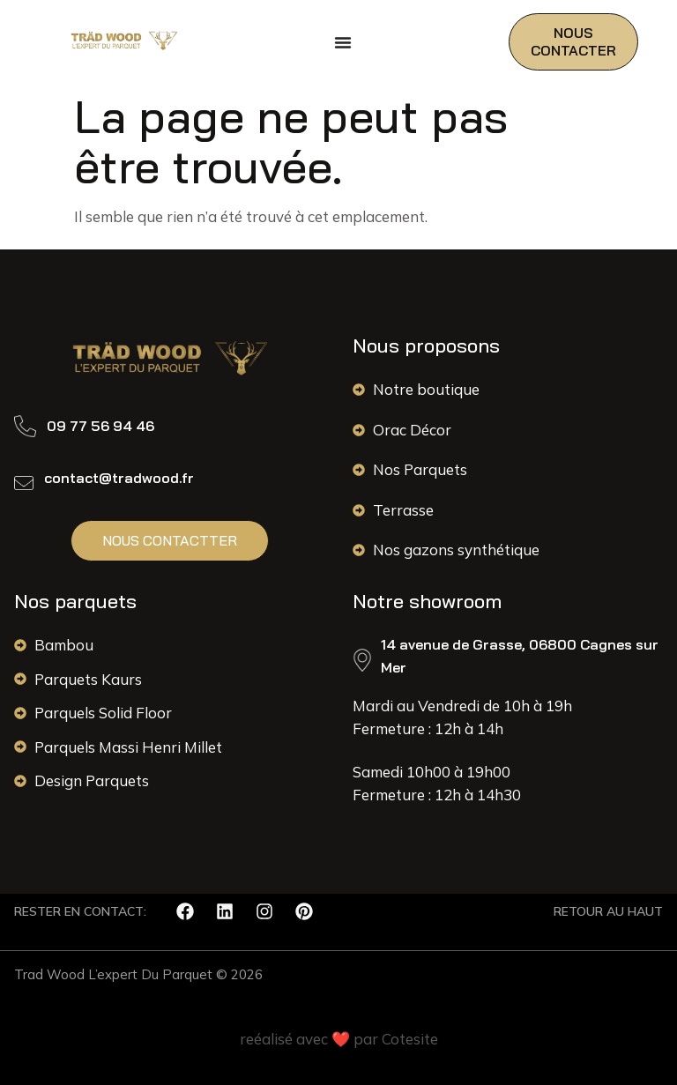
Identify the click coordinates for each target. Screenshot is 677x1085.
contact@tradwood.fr (119, 478)
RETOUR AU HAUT (608, 911)
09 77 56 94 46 (100, 426)
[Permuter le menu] (343, 42)
